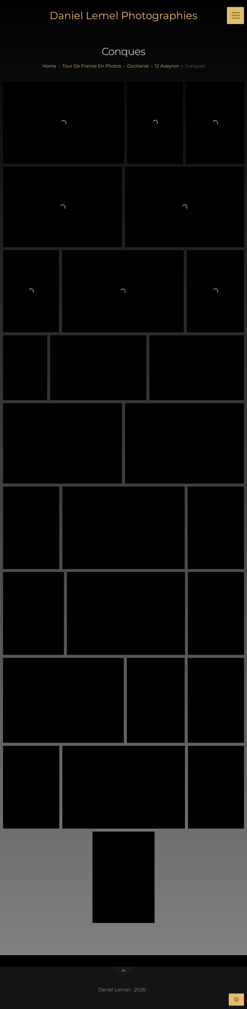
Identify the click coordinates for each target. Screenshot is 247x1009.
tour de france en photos (91, 66)
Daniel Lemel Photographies (123, 15)
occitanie (138, 66)
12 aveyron (167, 66)
